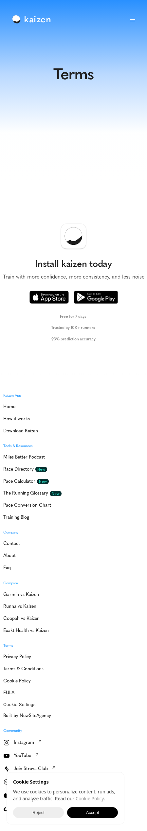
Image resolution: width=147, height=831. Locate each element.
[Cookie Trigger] (19, 704)
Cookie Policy (90, 798)
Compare (10, 583)
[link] (33, 19)
